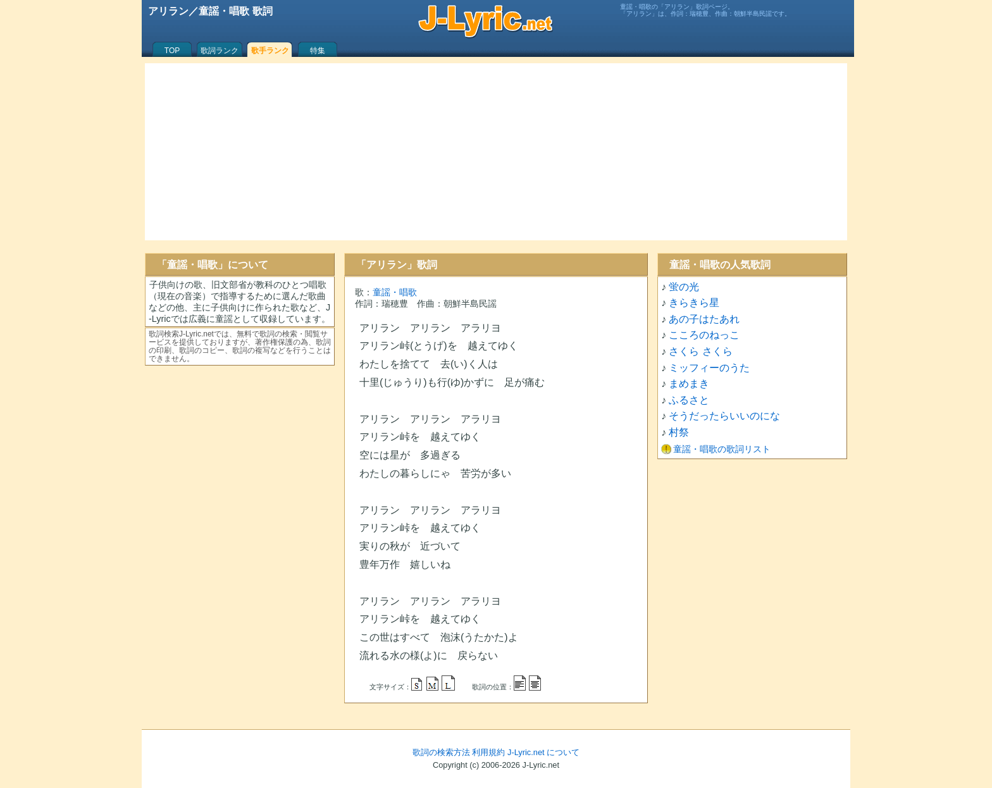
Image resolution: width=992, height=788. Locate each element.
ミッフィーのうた (709, 367)
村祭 (679, 432)
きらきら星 (694, 302)
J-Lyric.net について (543, 752)
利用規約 (488, 752)
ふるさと (689, 400)
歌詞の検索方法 (441, 752)
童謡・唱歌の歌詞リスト (722, 449)
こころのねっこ (704, 334)
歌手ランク (270, 50)
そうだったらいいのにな (724, 415)
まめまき (689, 383)
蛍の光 (684, 286)
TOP (172, 50)
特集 (317, 50)
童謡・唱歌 (395, 292)
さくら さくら (700, 351)
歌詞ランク (220, 50)
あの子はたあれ (704, 319)
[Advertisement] (496, 151)
